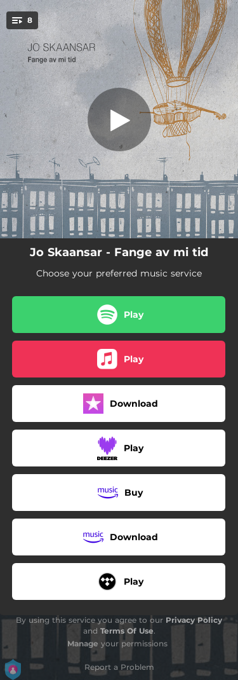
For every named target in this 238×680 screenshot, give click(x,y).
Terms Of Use (127, 631)
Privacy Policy (194, 620)
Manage (82, 643)
